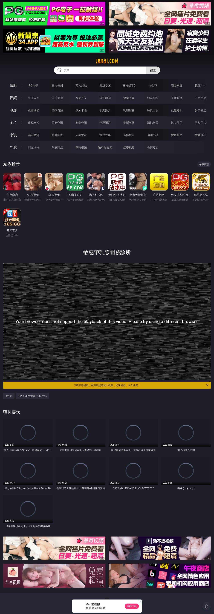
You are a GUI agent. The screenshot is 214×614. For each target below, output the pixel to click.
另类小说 (152, 135)
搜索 (153, 70)
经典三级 (152, 110)
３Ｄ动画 (105, 98)
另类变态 (200, 110)
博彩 (13, 85)
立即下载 (132, 606)
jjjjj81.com (107, 61)
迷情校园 (129, 135)
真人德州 (57, 85)
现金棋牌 (176, 85)
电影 (13, 110)
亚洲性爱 (33, 110)
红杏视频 (129, 147)
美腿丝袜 (129, 123)
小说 (13, 134)
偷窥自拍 (33, 123)
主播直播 (176, 98)
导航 (13, 147)
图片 (13, 122)
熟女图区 (176, 123)
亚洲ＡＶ (33, 98)
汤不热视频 (105, 147)
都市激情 (33, 135)
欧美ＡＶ (81, 98)
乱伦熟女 (176, 110)
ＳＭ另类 (200, 98)
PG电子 (33, 85)
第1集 (9, 395)
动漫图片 (105, 123)
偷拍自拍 (57, 110)
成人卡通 (81, 110)
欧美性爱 (105, 110)
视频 (13, 97)
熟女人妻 (129, 98)
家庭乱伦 (57, 135)
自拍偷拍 (57, 98)
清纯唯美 (152, 123)
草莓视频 (81, 147)
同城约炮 (33, 147)
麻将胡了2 (129, 85)
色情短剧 (152, 147)
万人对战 (81, 85)
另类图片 (200, 123)
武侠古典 (105, 135)
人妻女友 (81, 135)
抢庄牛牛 (200, 85)
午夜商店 (57, 147)
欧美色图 (81, 123)
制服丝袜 (129, 110)
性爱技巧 (200, 135)
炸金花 (153, 85)
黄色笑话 (176, 135)
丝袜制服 (152, 98)
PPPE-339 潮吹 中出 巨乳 (33, 395)
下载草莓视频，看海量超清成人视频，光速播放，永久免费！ (141, 385)
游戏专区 (105, 85)
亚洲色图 (57, 123)
